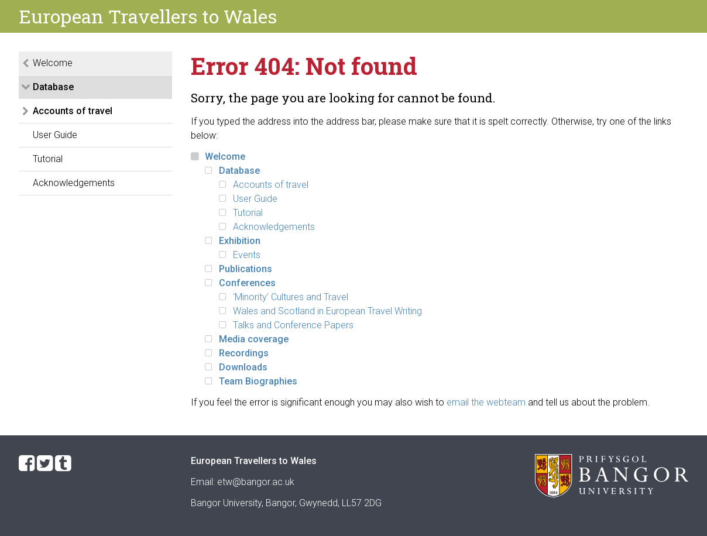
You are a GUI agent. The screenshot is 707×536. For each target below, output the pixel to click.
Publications (245, 268)
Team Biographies (258, 381)
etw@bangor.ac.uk (255, 481)
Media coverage (254, 339)
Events (246, 254)
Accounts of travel (72, 110)
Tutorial (48, 158)
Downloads (243, 367)
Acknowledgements (74, 182)
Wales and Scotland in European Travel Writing (327, 311)
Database (53, 86)
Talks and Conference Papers (293, 325)
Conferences (247, 282)
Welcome (53, 62)
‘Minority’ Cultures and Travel (290, 297)
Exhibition (239, 240)
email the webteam (486, 402)
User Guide (55, 134)
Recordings (244, 353)
